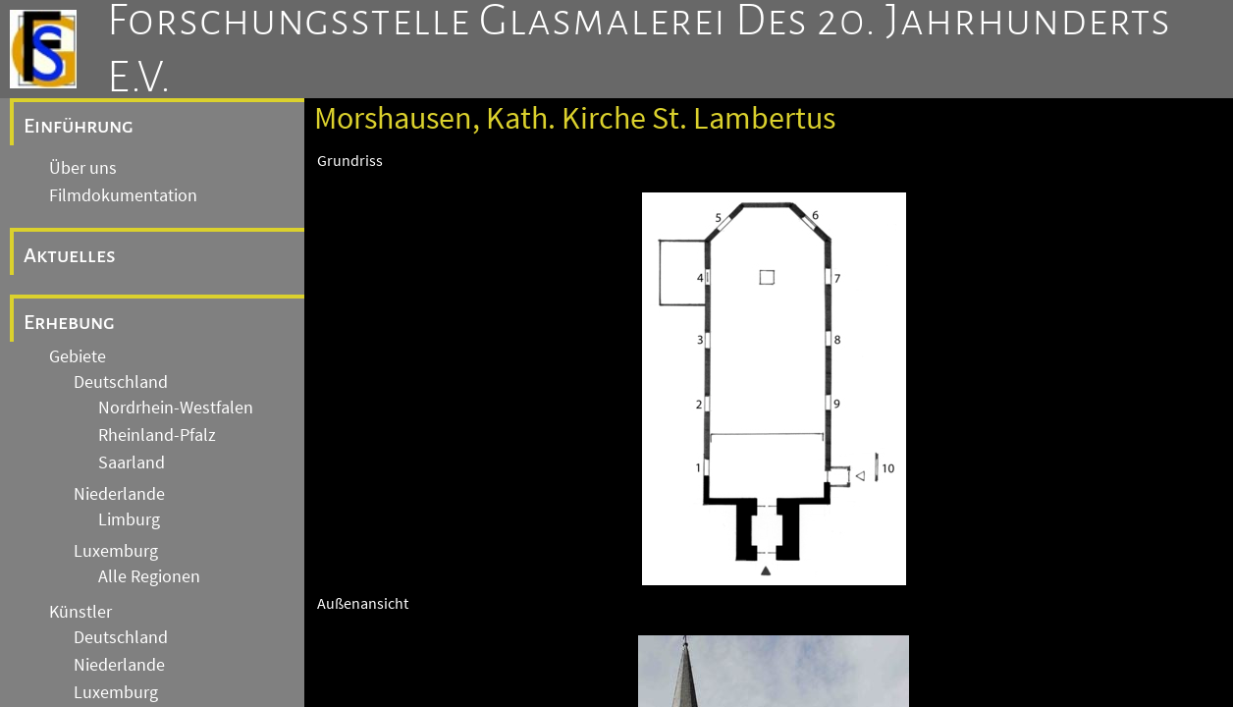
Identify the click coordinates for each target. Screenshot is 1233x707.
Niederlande (119, 494)
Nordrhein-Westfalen (175, 407)
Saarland (131, 462)
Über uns (83, 168)
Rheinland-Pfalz (157, 435)
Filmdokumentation (123, 195)
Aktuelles (70, 255)
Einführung (79, 125)
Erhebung (69, 322)
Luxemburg (116, 551)
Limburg (129, 519)
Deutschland (121, 382)
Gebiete (77, 356)
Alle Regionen (149, 576)
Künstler (80, 612)
